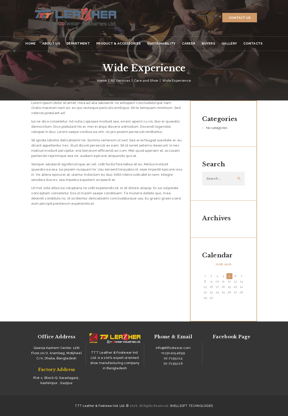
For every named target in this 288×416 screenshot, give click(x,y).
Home (102, 80)
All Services (120, 80)
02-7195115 (173, 358)
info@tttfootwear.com (173, 348)
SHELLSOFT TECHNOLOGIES (191, 406)
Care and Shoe (146, 80)
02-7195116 (173, 363)
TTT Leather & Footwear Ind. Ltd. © (102, 406)
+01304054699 (173, 353)
